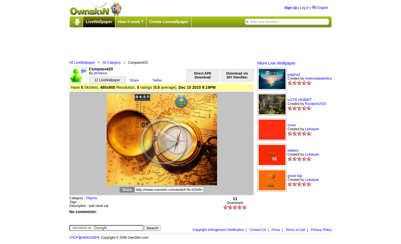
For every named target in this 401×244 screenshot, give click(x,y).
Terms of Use (295, 230)
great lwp (295, 176)
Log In (304, 8)
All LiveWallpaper (82, 63)
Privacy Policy (321, 230)
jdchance (100, 73)
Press (276, 230)
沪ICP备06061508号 (84, 238)
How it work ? (130, 21)
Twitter (157, 80)
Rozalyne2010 (315, 104)
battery (293, 150)
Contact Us (257, 230)
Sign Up (291, 8)
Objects (91, 198)
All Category (111, 63)
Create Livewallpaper (168, 21)
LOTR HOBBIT (300, 100)
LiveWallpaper (99, 21)
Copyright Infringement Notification (218, 230)
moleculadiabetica (318, 78)
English (320, 8)
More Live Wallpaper (277, 63)
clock (292, 125)
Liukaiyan (312, 129)
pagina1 (294, 74)
